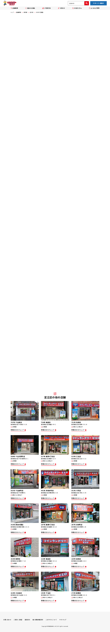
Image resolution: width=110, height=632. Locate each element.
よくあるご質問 (94, 8)
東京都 (25, 12)
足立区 (31, 12)
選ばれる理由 (30, 8)
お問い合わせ (7, 620)
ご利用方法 (46, 8)
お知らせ (61, 8)
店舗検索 (14, 8)
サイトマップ (62, 620)
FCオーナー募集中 (98, 3)
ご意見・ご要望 (18, 620)
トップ (12, 12)
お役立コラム (77, 8)
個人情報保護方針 (38, 620)
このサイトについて (51, 620)
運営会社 (27, 620)
